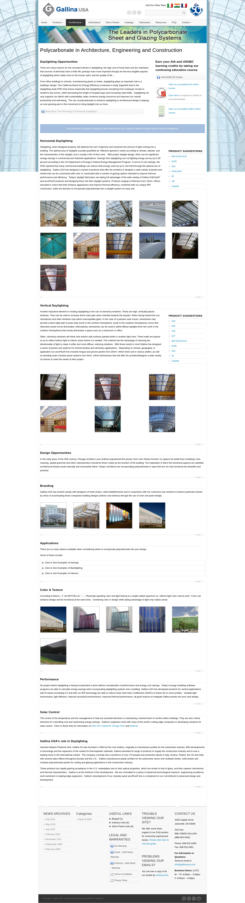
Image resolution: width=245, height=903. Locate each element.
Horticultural (94, 22)
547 (173, 336)
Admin (199, 898)
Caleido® (106, 726)
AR (173, 181)
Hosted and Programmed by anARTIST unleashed (84, 898)
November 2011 (54, 839)
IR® (94, 726)
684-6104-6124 (179, 156)
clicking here (162, 875)
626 (173, 166)
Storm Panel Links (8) (121, 826)
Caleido (175, 186)
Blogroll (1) (116, 818)
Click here (173, 95)
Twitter (134, 12)
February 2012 (53, 834)
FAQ (174, 22)
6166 (174, 161)
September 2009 (54, 844)
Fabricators (144, 22)
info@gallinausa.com (185, 864)
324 (173, 321)
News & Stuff (84, 819)
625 (173, 326)
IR (173, 176)
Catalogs (129, 22)
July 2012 (50, 829)
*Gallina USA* (57, 898)
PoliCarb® (177, 171)
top (41, 297)
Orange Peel (118, 726)
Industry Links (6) (119, 822)
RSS (129, 12)
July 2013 (50, 819)
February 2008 (53, 849)
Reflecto (134, 726)
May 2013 (50, 824)
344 (173, 331)
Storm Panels (112, 22)
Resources (161, 22)
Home (44, 22)
